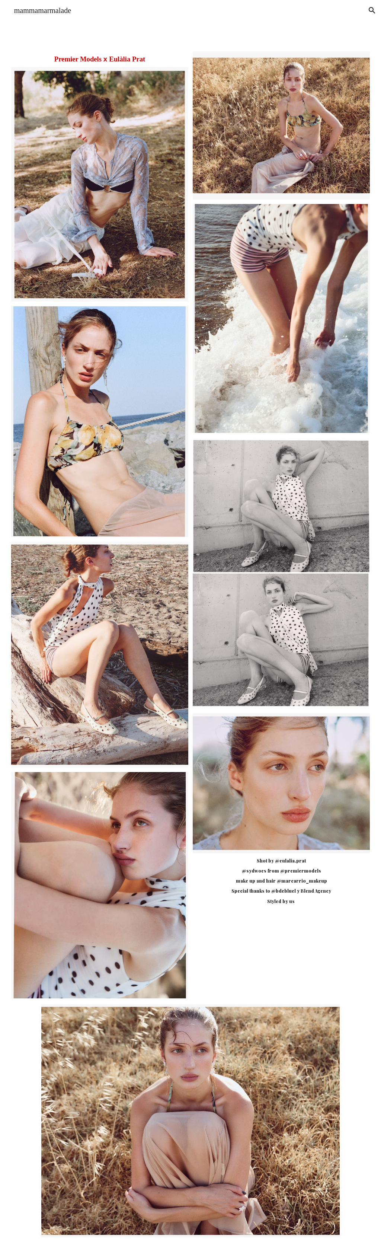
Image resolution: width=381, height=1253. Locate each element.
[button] (372, 10)
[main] (99, 59)
